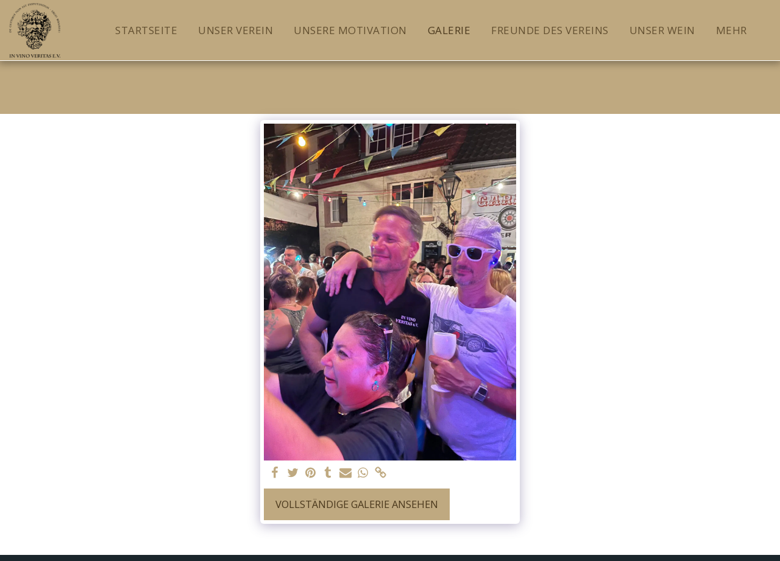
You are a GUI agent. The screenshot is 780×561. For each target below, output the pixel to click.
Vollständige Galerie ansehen (356, 504)
